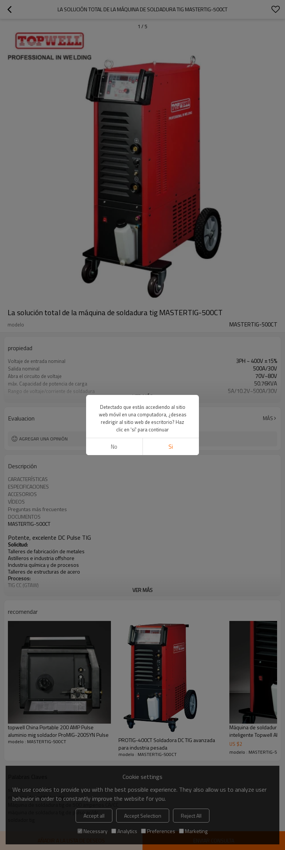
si (170, 446)
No (114, 446)
